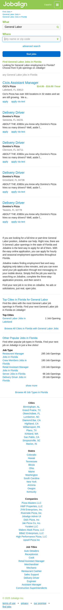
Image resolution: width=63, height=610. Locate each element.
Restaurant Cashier (31, 571)
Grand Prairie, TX (31, 410)
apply (5, 101)
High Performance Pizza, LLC (31, 536)
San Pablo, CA (31, 437)
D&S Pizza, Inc (31, 519)
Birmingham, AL (31, 406)
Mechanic (32, 567)
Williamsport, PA (31, 427)
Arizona (31, 485)
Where (7, 34)
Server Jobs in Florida (14, 373)
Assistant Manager (31, 584)
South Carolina (31, 478)
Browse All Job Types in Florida (31, 392)
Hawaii (31, 458)
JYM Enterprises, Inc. (31, 509)
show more (31, 385)
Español (48, 5)
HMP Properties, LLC (31, 506)
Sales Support (31, 574)
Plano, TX (31, 430)
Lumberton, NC (31, 417)
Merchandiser (31, 564)
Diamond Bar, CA (31, 420)
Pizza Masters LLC (31, 503)
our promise (40, 603)
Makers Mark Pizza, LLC (31, 530)
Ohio (31, 468)
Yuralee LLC (31, 526)
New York (31, 481)
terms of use (9, 603)
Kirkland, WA (31, 433)
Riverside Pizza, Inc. (31, 513)
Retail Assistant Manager (31, 561)
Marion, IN (31, 443)
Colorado (31, 454)
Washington (31, 475)
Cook (31, 557)
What (6, 22)
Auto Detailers (31, 551)
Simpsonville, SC (31, 440)
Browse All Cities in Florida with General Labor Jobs (31, 328)
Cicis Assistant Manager (20, 83)
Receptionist (31, 554)
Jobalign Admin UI (31, 516)
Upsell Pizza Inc (31, 540)
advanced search (31, 46)
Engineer (31, 581)
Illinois (31, 465)
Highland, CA (31, 423)
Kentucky (31, 491)
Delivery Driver (14, 112)
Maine (31, 471)
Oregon (31, 488)
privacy (24, 603)
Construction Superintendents (31, 588)
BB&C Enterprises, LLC (31, 533)
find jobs (31, 54)
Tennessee (31, 461)
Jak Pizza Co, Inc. (31, 523)
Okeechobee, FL (31, 413)
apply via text (18, 101)
